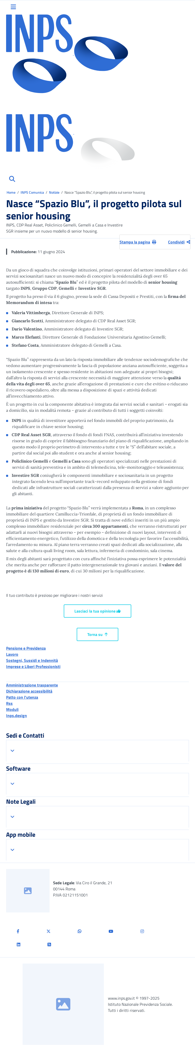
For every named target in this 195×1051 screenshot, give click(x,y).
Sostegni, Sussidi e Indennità (32, 660)
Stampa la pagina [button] (138, 242)
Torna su (97, 634)
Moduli (12, 709)
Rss (9, 703)
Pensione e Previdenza (26, 648)
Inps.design (16, 715)
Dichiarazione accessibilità (29, 691)
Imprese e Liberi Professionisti (33, 666)
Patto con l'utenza (22, 697)
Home (11, 192)
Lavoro (12, 654)
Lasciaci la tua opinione (97, 611)
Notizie (54, 192)
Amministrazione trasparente (32, 685)
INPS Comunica (32, 192)
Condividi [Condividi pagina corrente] (179, 242)
